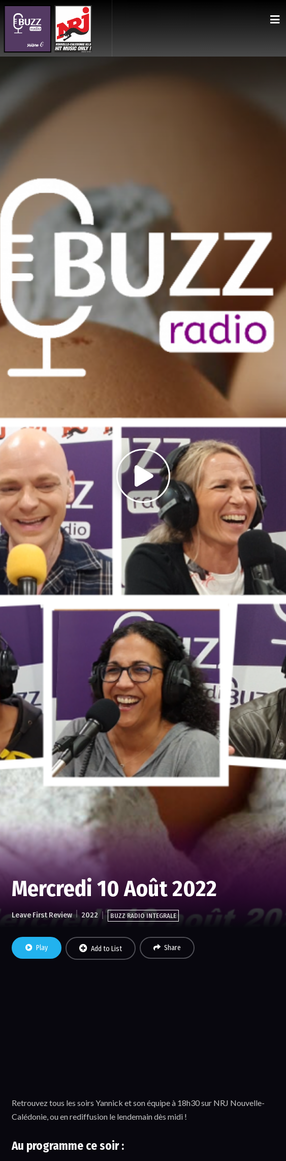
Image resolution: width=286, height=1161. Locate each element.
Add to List (100, 948)
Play (36, 947)
